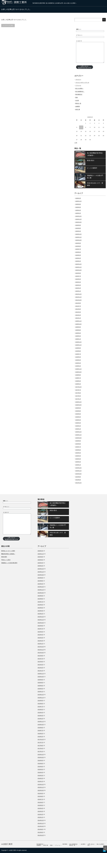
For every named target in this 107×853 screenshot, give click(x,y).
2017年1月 (78, 399)
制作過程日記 (36, 3)
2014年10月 (78, 473)
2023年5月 (78, 255)
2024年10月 (78, 222)
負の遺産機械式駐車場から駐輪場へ (95, 154)
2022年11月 (78, 267)
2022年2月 (78, 288)
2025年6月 (78, 207)
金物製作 (77, 106)
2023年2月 (78, 261)
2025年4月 (78, 210)
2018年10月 (78, 372)
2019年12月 (78, 342)
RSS (104, 850)
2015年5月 (78, 452)
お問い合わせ (64, 3)
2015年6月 (78, 449)
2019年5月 (78, 357)
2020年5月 (78, 336)
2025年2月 (78, 213)
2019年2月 (78, 366)
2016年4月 (78, 419)
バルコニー (78, 79)
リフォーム (78, 85)
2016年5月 (78, 416)
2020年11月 (78, 321)
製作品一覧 (78, 103)
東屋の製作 (4, 556)
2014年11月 (78, 470)
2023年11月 (78, 237)
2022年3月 (78, 285)
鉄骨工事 (77, 109)
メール (79, 35)
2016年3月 (78, 422)
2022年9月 (78, 273)
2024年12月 (78, 216)
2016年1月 (78, 428)
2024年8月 (78, 228)
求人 (89, 845)
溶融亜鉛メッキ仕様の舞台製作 (9, 562)
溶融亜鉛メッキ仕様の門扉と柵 (95, 177)
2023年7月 (78, 249)
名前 (78, 29)
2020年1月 (78, 339)
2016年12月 (78, 402)
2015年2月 (78, 461)
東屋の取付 (90, 160)
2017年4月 (78, 395)
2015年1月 (78, 464)
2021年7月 (78, 306)
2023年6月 (78, 252)
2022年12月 (78, 264)
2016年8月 (78, 411)
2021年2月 (78, 315)
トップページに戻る (8, 25)
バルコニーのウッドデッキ (82, 82)
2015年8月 (78, 443)
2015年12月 (78, 431)
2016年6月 (78, 413)
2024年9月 (78, 225)
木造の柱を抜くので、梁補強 (95, 184)
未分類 (77, 100)
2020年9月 (78, 327)
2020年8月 (78, 330)
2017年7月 (78, 390)
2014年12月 (78, 467)
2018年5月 (78, 381)
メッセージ (79, 41)
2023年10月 (78, 240)
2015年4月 (78, 455)
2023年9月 (78, 243)
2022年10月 (78, 270)
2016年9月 (78, 407)
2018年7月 (78, 378)
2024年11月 (78, 219)
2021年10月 (78, 300)
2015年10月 (78, 437)
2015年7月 (78, 446)
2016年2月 (78, 425)
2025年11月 (78, 201)
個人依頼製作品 (50, 3)
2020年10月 (78, 324)
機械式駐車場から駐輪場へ (8, 553)
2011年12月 (78, 482)
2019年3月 (78, 363)
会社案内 (57, 3)
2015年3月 (78, 458)
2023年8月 (78, 246)
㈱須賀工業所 (7, 844)
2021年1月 (78, 318)
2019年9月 (78, 348)
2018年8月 (78, 375)
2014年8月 (78, 476)
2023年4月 (78, 258)
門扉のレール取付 (5, 559)
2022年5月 (78, 279)
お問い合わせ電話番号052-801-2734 (84, 67)
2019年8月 (78, 351)
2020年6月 (78, 333)
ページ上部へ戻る (105, 848)
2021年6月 (78, 309)
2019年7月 (78, 354)
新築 (76, 97)
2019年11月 (78, 345)
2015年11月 (78, 434)
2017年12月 (78, 387)
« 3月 (75, 142)
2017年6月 (78, 392)
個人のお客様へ (72, 3)
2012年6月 (78, 479)
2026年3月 (78, 198)
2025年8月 (78, 204)
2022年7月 (78, 276)
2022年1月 (78, 291)
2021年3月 (78, 312)
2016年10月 (78, 404)
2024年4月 (78, 231)
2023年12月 (78, 234)
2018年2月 (78, 383)
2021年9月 (78, 303)
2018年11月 (78, 369)
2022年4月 (78, 282)
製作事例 (42, 3)
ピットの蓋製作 (92, 168)
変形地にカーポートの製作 (8, 550)
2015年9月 (78, 440)
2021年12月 (78, 294)
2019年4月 (78, 360)
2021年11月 (78, 297)
